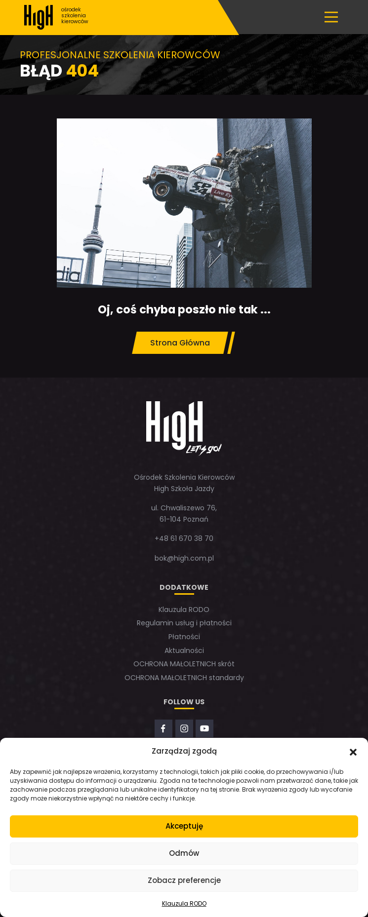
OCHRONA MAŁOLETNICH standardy (184, 678)
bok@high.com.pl (184, 558)
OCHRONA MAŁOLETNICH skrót (184, 664)
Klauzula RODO (184, 903)
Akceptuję (184, 826)
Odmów (184, 853)
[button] (353, 751)
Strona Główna (180, 342)
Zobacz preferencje (184, 880)
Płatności (184, 637)
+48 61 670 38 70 (184, 538)
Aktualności (184, 650)
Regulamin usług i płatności (184, 623)
